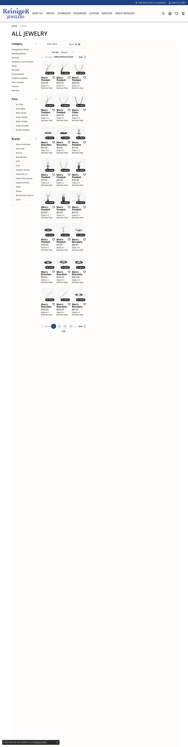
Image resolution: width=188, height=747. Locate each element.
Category (17, 44)
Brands (16, 139)
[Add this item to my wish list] (82, 107)
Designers (79, 13)
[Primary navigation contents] (95, 13)
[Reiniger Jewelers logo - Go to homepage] (16, 13)
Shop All (37, 13)
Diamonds (64, 13)
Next (171, 57)
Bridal (50, 13)
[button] (150, 2)
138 (121, 529)
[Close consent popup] (57, 742)
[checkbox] (17, 104)
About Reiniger (124, 13)
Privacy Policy (40, 742)
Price (15, 99)
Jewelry (14, 26)
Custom (94, 13)
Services (107, 13)
